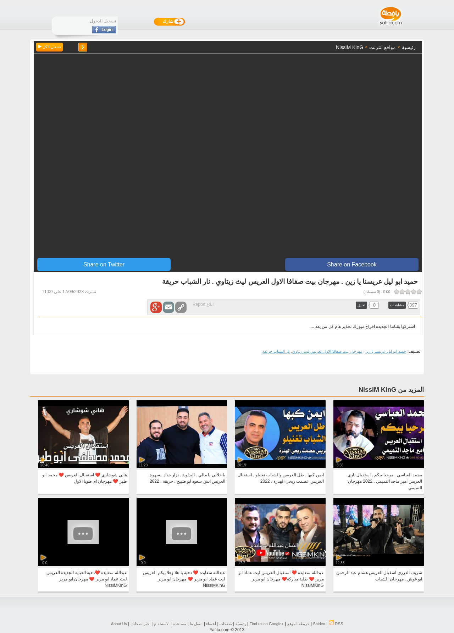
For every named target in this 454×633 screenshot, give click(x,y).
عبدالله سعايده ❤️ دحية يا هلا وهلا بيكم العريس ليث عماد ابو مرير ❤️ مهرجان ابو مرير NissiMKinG (184, 579)
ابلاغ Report (203, 304)
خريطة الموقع (298, 624)
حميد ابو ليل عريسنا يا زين (385, 351)
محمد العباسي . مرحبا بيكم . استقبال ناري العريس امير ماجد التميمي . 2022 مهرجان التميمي (385, 481)
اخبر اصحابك (140, 624)
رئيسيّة (241, 624)
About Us (119, 624)
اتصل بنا (196, 624)
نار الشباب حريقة (276, 351)
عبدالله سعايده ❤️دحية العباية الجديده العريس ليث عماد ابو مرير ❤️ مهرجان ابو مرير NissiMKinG (86, 579)
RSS (336, 624)
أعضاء (211, 624)
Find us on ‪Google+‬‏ (267, 624)
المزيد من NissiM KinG (391, 389)
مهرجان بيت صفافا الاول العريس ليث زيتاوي (327, 351)
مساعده (179, 624)
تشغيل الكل (49, 47)
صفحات (226, 624)
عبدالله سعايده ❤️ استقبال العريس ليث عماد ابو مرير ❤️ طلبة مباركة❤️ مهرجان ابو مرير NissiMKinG (280, 579)
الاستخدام (162, 624)
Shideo (319, 624)
